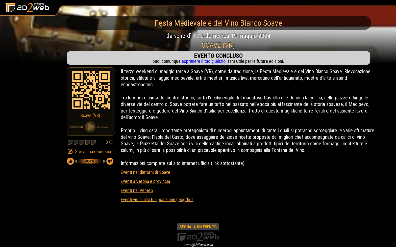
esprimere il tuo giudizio (204, 61)
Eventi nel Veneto (137, 190)
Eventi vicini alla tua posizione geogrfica (157, 199)
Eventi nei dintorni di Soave (145, 172)
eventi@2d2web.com (198, 245)
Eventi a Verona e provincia (145, 181)
